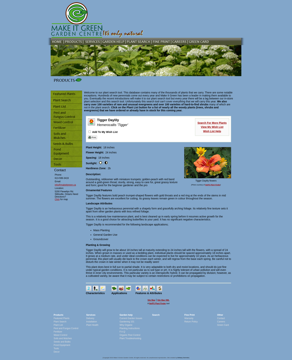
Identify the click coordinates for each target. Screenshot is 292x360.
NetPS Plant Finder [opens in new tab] (157, 303)
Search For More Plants (212, 122)
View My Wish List (212, 126)
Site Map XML (163, 300)
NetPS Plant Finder (212, 185)
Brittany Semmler (183, 358)
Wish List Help (212, 131)
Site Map (151, 300)
